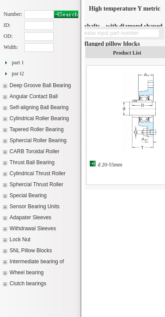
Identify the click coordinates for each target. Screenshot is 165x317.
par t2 (18, 73)
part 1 (18, 62)
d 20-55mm (110, 165)
